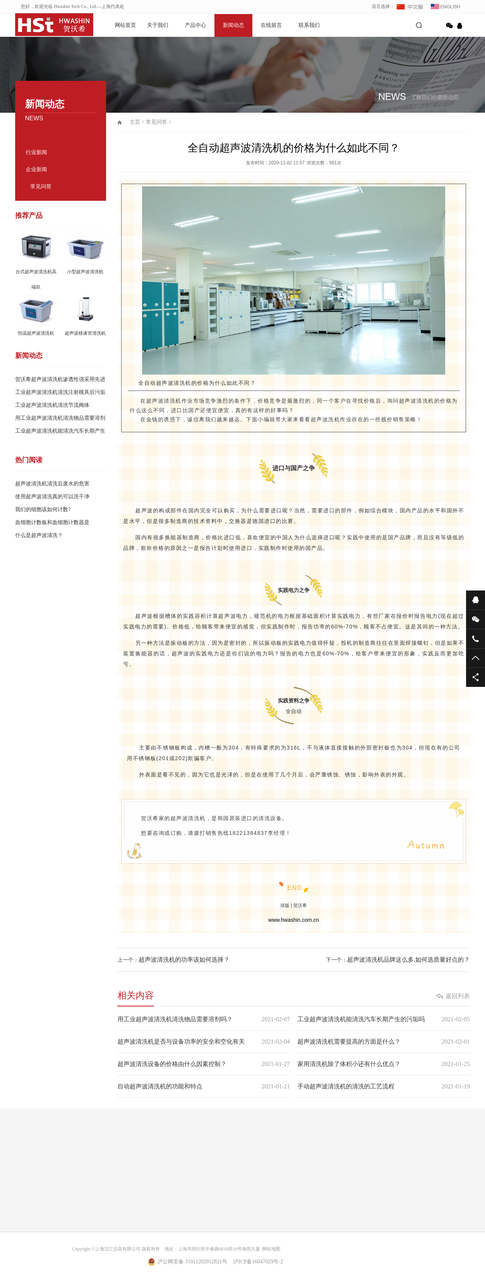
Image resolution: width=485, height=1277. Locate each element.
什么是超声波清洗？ (39, 535)
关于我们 (157, 25)
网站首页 (125, 25)
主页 (135, 122)
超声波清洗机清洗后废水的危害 (52, 484)
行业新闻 (36, 152)
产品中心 (195, 25)
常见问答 (41, 186)
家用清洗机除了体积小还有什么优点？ (383, 1064)
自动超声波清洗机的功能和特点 (203, 1086)
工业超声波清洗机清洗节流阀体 (52, 405)
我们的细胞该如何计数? (42, 509)
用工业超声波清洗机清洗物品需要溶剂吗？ (203, 1019)
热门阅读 (28, 460)
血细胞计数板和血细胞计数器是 (52, 522)
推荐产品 (28, 215)
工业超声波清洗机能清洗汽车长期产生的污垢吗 (383, 1019)
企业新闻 (36, 169)
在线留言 (271, 25)
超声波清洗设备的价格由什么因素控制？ (203, 1064)
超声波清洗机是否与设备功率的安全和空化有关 (203, 1041)
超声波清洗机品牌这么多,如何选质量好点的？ (408, 959)
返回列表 (458, 996)
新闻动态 (233, 25)
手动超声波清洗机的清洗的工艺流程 (383, 1086)
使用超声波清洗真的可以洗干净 (52, 496)
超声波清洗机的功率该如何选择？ (184, 959)
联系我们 (309, 25)
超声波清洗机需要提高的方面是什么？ (383, 1041)
